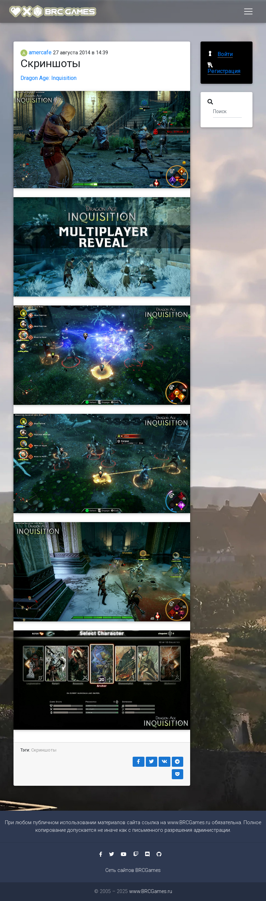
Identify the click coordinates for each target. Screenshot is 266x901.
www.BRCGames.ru (188, 823)
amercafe (36, 52)
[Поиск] (227, 111)
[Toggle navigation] (248, 12)
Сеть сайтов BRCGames (133, 870)
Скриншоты (43, 750)
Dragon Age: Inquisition (48, 78)
